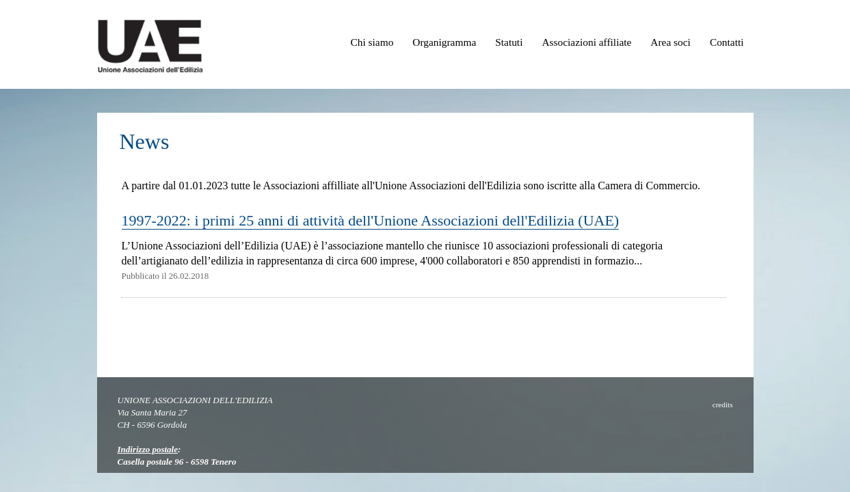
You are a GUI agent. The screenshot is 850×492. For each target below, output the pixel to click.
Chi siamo (371, 42)
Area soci (670, 42)
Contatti (727, 42)
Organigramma (444, 42)
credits (723, 404)
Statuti (508, 42)
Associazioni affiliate (586, 42)
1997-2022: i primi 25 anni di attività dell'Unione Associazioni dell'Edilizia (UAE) (371, 220)
